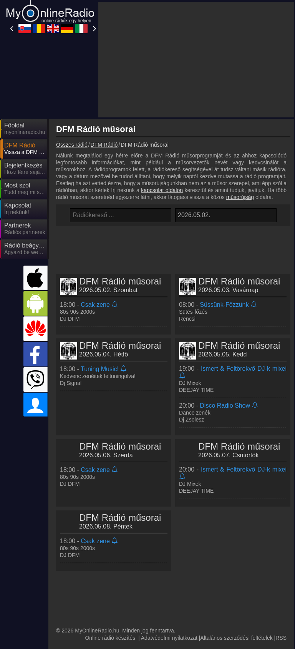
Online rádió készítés (110, 638)
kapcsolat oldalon (162, 190)
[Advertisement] (196, 60)
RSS (281, 638)
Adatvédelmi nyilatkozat (169, 638)
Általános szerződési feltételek (236, 638)
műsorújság (240, 197)
